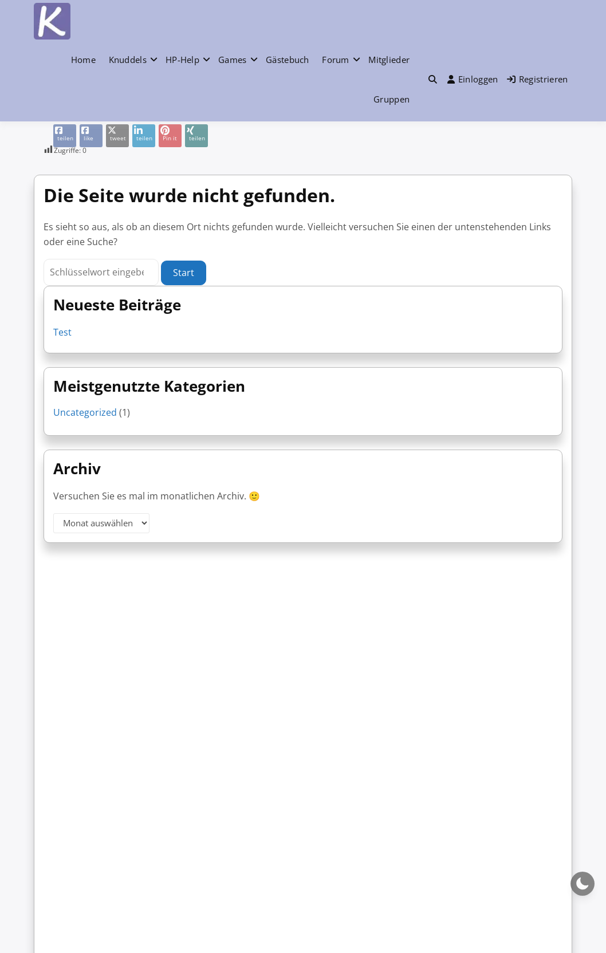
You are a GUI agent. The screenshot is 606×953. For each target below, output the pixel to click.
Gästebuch (287, 59)
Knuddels (128, 59)
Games (232, 59)
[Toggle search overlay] (432, 79)
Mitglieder (389, 59)
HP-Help (182, 59)
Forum (335, 59)
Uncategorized (85, 412)
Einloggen (472, 79)
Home (83, 59)
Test (62, 332)
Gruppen (391, 99)
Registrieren (537, 79)
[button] (432, 79)
